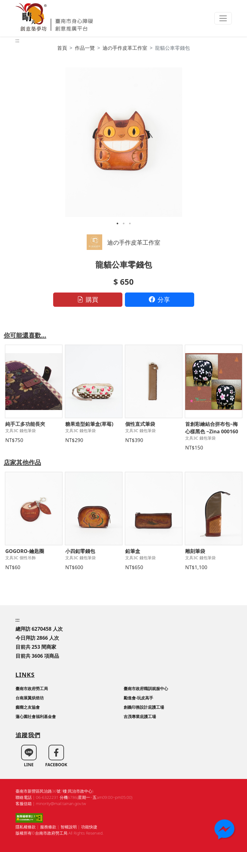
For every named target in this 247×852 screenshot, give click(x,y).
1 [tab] (117, 223)
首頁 (62, 47)
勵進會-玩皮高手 (138, 698)
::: (18, 40)
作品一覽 (85, 47)
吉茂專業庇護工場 (140, 716)
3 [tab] (130, 223)
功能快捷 (89, 827)
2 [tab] (124, 223)
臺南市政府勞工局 (32, 688)
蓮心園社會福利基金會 (36, 716)
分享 (159, 299)
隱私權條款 (26, 827)
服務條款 (48, 827)
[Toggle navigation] (223, 18)
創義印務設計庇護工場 (144, 707)
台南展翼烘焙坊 (30, 698)
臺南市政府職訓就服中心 (146, 688)
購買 (87, 299)
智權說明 (69, 827)
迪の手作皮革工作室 (125, 47)
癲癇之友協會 (28, 707)
